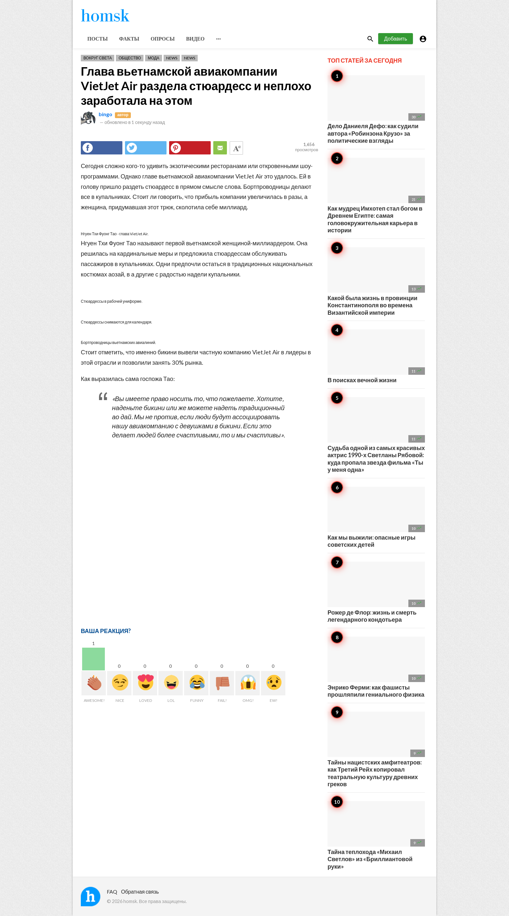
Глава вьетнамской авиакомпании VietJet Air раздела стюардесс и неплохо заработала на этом (196, 85)
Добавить (395, 38)
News (171, 57)
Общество (129, 57)
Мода (153, 57)
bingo (105, 114)
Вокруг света (97, 57)
